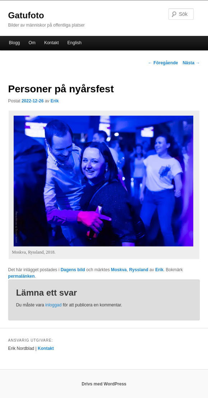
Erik (55, 100)
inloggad (53, 304)
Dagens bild (73, 269)
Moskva (119, 269)
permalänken (21, 276)
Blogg (14, 42)
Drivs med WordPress (104, 384)
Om (32, 42)
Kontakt (51, 42)
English (75, 42)
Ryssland (138, 269)
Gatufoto (26, 15)
